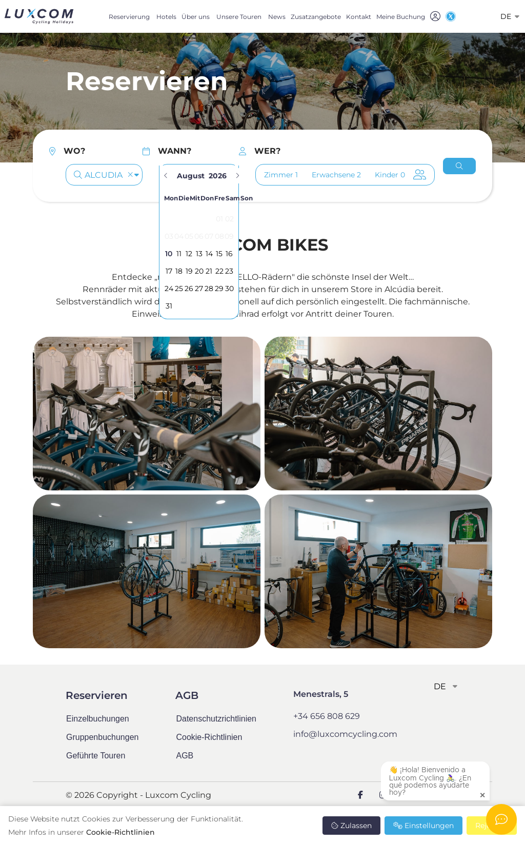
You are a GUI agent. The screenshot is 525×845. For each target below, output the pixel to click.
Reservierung (129, 16)
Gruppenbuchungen (102, 737)
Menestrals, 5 (320, 694)
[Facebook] (360, 795)
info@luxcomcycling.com (345, 734)
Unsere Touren (238, 16)
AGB (184, 755)
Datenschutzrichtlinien (216, 718)
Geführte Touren (95, 755)
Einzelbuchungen (97, 718)
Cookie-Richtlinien (120, 832)
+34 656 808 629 (326, 716)
